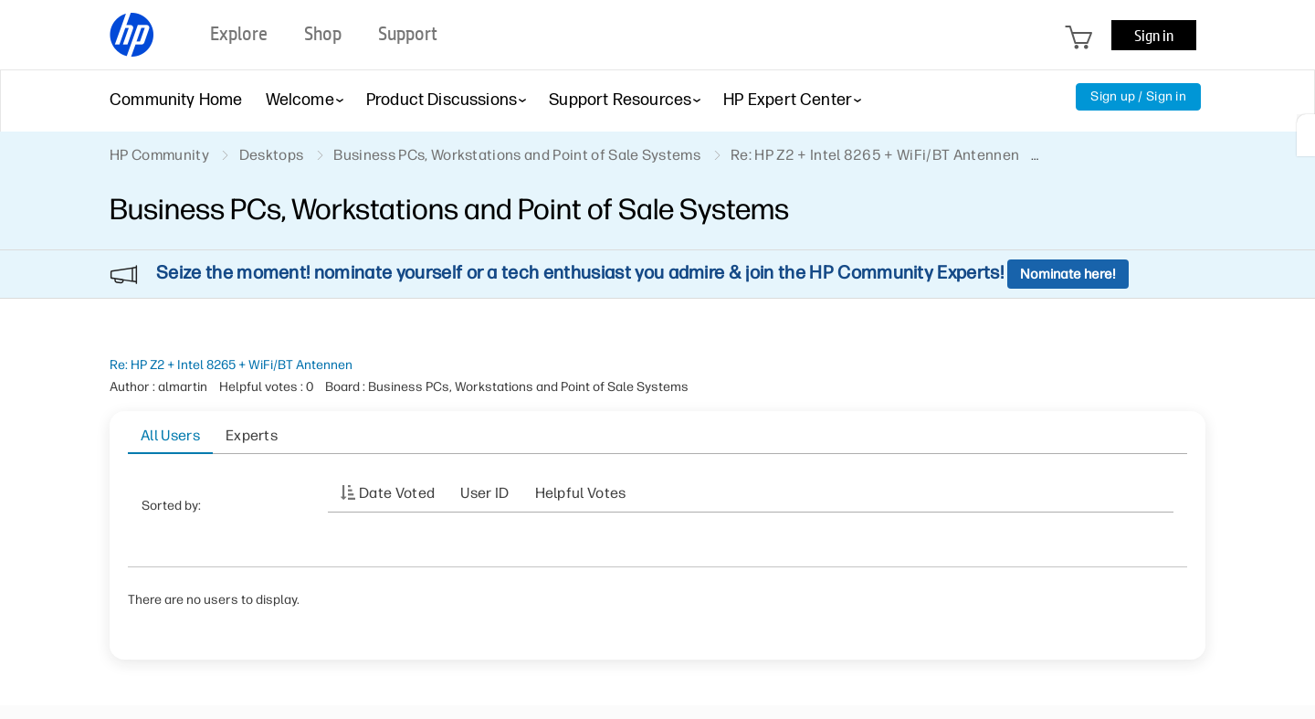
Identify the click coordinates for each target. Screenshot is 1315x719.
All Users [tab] (170, 435)
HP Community (159, 155)
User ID (484, 493)
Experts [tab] (252, 435)
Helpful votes (580, 493)
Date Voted (397, 493)
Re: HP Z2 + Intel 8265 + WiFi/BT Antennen (231, 365)
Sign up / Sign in (1138, 96)
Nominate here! (1068, 274)
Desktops (271, 155)
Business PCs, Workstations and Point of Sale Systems (516, 155)
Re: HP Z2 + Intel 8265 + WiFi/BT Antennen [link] (875, 155)
